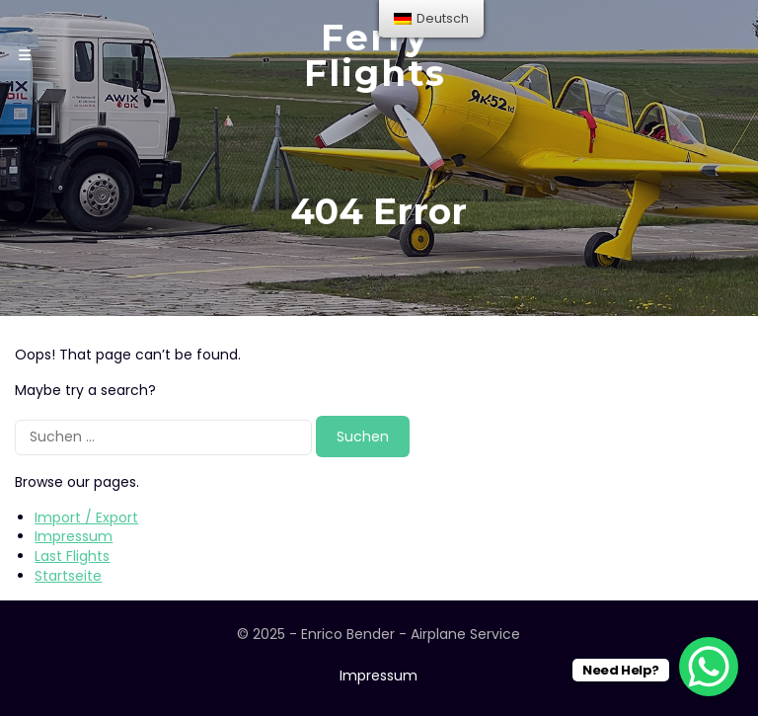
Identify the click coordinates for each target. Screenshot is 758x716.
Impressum (74, 536)
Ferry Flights (375, 55)
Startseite (68, 576)
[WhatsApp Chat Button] (708, 666)
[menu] (431, 19)
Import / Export (86, 517)
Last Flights (72, 556)
